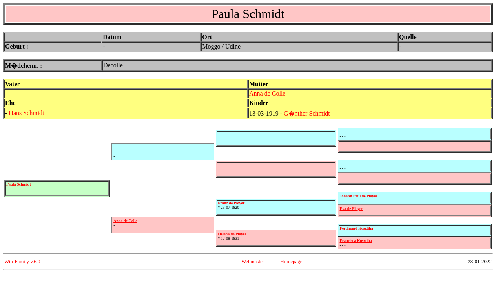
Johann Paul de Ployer (358, 196)
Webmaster (252, 261)
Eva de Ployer (351, 208)
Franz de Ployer (231, 203)
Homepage (291, 261)
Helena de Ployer (232, 234)
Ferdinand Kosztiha (356, 228)
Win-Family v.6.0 (22, 261)
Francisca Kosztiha (356, 241)
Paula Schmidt (18, 184)
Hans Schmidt (26, 113)
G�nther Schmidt (307, 113)
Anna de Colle (267, 93)
